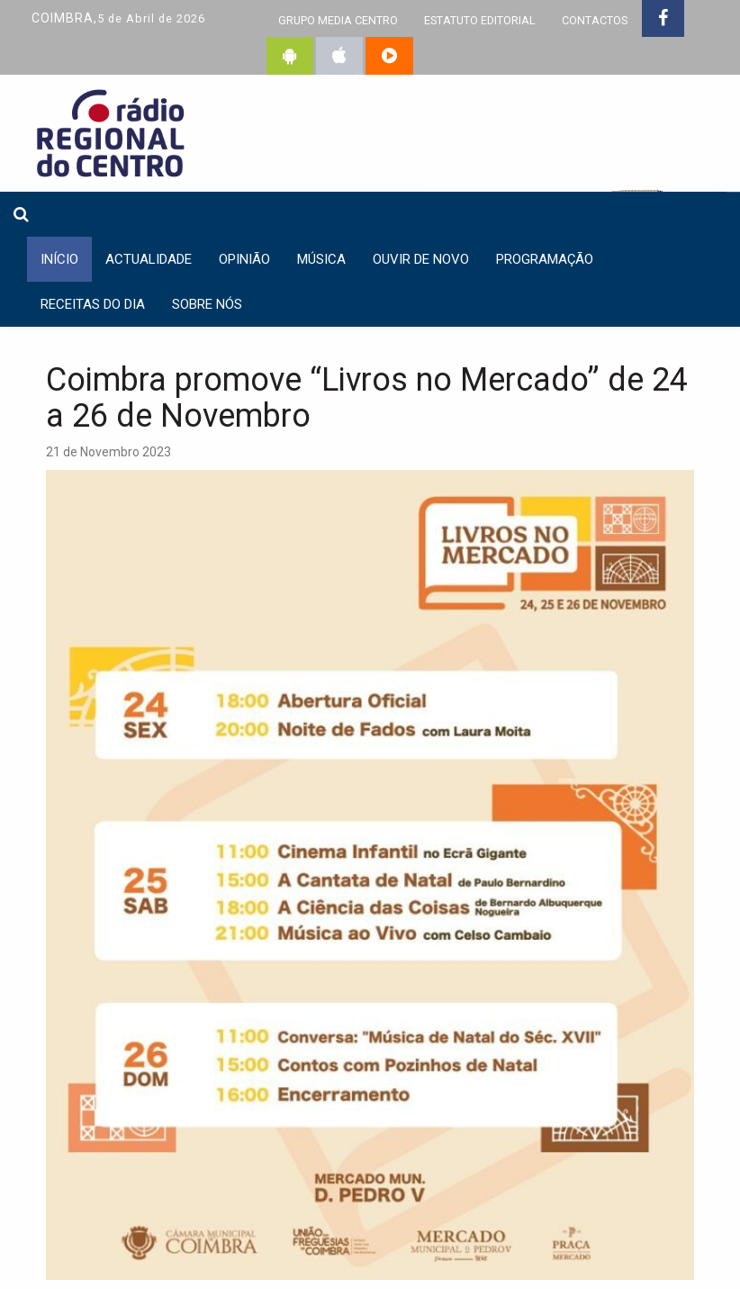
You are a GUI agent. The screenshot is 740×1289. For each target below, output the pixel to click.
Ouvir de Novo (421, 259)
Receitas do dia (93, 304)
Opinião (244, 259)
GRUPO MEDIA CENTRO (338, 20)
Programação (544, 259)
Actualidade (148, 259)
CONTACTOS (594, 20)
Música (321, 259)
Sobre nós (207, 304)
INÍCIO (59, 259)
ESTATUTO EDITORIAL (480, 20)
